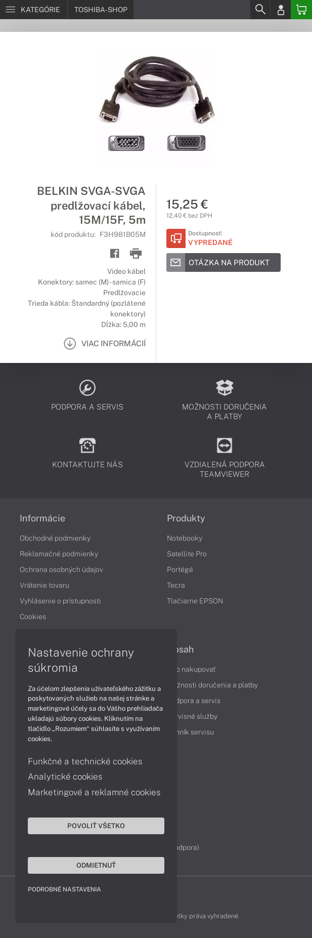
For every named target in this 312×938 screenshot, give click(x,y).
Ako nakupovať (191, 669)
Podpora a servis (193, 701)
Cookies (33, 617)
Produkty (186, 518)
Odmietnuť (96, 865)
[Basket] (301, 9)
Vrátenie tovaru (44, 585)
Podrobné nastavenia (64, 889)
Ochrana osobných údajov (61, 569)
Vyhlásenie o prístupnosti (60, 601)
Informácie (42, 518)
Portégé (180, 569)
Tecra (176, 585)
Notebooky (184, 538)
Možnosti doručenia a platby (212, 685)
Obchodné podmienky (55, 538)
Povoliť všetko (96, 826)
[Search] (260, 9)
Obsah (180, 649)
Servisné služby (192, 716)
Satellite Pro (187, 554)
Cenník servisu (190, 732)
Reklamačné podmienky (59, 554)
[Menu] (33, 9)
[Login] (281, 9)
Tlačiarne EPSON (195, 601)
